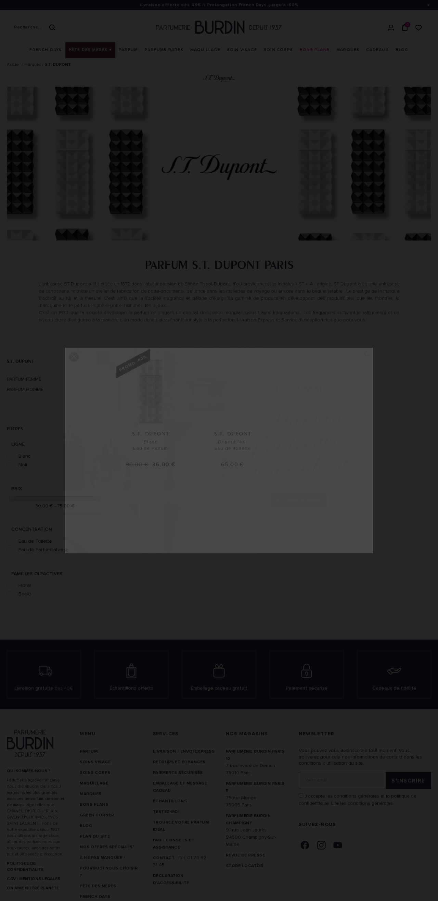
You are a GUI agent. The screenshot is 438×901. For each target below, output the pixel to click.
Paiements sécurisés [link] (178, 772)
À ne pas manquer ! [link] (102, 857)
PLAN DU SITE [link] (95, 836)
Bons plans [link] (94, 804)
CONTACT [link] (164, 858)
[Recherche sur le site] (34, 27)
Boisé (24, 594)
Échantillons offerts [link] (131, 688)
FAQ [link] (157, 840)
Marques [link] (90, 794)
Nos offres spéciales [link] (106, 847)
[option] (219, 165)
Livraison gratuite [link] (43, 688)
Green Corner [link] (97, 815)
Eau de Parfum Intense (43, 549)
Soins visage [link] (95, 762)
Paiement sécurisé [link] (306, 688)
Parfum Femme (24, 379)
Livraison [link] (164, 751)
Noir (23, 464)
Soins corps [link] (95, 772)
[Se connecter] (391, 27)
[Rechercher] (52, 27)
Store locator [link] (244, 865)
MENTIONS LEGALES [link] (39, 878)
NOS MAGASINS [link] (247, 734)
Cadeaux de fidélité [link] (394, 688)
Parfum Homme (25, 389)
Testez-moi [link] (166, 811)
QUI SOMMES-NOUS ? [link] (28, 771)
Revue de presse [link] (245, 855)
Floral (24, 585)
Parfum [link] (89, 751)
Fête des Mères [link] (98, 886)
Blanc (24, 456)
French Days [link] (95, 896)
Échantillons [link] (170, 801)
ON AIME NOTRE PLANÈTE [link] (33, 888)
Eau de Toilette (35, 541)
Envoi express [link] (197, 751)
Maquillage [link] (94, 783)
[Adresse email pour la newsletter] (365, 780)
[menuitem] (45, 50)
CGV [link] (11, 878)
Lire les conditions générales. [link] (362, 803)
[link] (45, 50)
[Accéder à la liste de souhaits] (418, 27)
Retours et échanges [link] (179, 762)
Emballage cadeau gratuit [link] (219, 688)
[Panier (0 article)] (405, 27)
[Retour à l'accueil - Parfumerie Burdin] (219, 27)
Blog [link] (86, 825)
